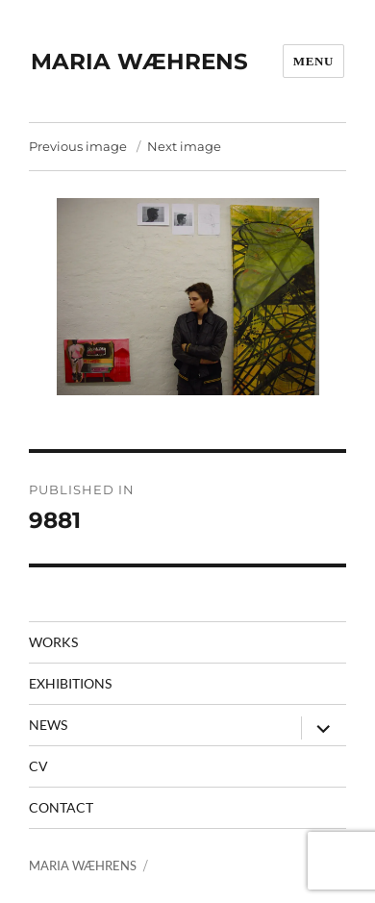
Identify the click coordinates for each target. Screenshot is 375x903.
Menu (313, 61)
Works (53, 642)
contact (61, 807)
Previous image (78, 146)
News (48, 724)
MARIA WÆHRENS (139, 61)
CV (38, 766)
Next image (184, 146)
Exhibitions (70, 683)
